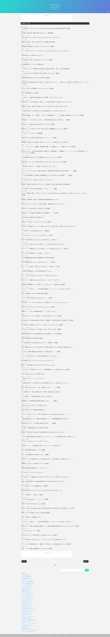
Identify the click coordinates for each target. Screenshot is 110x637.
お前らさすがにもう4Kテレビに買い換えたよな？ (34, 405)
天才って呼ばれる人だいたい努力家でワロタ (33, 374)
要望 (66, 635)
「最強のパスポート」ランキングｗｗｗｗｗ (33, 378)
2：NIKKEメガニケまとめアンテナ (28, 608)
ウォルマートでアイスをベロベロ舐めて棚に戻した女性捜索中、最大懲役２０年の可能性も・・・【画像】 (49, 170)
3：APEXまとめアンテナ (26, 606)
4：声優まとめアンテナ (26, 626)
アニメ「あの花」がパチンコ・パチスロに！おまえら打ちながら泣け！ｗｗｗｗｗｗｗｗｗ (45, 50)
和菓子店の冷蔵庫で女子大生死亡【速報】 (32, 338)
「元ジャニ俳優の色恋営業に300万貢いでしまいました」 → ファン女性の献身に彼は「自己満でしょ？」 (48, 436)
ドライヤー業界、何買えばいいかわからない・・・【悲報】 (37, 298)
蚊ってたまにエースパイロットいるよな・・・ (33, 472)
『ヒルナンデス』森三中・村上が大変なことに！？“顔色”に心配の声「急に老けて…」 (43, 244)
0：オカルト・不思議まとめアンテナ (28, 619)
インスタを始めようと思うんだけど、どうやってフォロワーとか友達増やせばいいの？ (44, 539)
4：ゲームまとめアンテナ (26, 584)
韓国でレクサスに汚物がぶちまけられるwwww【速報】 (35, 512)
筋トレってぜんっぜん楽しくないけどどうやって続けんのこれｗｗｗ (39, 275)
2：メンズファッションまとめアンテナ (29, 623)
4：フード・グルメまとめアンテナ (28, 631)
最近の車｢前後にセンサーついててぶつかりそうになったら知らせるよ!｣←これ (42, 490)
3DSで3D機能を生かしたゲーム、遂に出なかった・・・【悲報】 (38, 262)
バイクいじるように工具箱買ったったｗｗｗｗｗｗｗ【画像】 (37, 88)
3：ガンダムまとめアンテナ (26, 603)
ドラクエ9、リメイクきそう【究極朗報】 (32, 133)
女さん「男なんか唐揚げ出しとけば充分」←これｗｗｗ (35, 253)
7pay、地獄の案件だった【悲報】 (30, 93)
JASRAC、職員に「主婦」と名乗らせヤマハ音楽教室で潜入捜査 (38, 42)
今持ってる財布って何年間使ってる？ (31, 517)
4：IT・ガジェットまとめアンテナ (28, 580)
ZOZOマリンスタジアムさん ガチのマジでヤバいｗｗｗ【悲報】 (38, 306)
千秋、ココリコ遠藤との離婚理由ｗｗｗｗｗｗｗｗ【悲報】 (37, 548)
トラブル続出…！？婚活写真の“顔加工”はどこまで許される (36, 396)
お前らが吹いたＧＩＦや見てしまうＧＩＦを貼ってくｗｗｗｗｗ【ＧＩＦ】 (41, 37)
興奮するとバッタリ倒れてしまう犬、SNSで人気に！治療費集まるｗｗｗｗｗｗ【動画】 (44, 128)
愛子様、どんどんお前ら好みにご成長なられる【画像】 (35, 208)
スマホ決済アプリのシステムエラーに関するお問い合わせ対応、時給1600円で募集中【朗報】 (46, 28)
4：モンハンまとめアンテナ (26, 594)
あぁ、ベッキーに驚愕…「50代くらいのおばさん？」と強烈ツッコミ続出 (40, 266)
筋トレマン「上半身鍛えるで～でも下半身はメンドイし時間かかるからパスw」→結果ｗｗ (45, 248)
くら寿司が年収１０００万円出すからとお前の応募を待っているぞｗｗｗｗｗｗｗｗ (43, 110)
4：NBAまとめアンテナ (26, 614)
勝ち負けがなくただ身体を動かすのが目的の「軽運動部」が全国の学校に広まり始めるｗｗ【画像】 (47, 320)
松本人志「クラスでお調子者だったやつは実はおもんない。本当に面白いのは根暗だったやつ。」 (47, 459)
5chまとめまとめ (55, 4)
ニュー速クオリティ (28, 35)
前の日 (86, 561)
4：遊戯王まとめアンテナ (26, 601)
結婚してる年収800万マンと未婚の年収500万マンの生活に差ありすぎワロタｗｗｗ (43, 481)
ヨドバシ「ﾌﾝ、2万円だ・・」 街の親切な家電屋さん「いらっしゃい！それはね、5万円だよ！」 (47, 289)
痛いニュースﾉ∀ (27, 66)
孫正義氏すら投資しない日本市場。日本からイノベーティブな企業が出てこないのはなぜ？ (45, 142)
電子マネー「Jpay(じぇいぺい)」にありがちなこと (34, 441)
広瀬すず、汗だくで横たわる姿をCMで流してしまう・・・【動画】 (39, 137)
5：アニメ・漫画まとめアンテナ (27, 583)
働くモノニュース (27, 91)
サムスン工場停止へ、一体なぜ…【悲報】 (32, 494)
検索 (87, 570)
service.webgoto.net (47, 635)
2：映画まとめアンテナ (26, 628)
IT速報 (25, 26)
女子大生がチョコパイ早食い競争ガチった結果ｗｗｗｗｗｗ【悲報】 (39, 535)
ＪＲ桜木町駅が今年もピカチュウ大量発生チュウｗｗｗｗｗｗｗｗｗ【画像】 (41, 157)
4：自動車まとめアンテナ (26, 618)
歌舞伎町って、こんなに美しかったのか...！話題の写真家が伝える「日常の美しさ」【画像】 (45, 119)
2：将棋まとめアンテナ (26, 621)
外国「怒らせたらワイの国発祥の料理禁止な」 (33, 409)
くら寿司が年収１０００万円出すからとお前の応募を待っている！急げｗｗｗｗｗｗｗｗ (44, 383)
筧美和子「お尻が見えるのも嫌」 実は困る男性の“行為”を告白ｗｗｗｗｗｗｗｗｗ (42, 432)
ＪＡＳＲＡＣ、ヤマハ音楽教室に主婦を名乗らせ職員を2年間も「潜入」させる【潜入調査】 (45, 68)
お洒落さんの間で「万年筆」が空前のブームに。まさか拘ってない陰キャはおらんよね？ (44, 106)
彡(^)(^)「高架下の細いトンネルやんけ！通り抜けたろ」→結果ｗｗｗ (39, 239)
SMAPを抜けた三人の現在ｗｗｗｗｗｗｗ (32, 55)
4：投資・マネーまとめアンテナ (27, 581)
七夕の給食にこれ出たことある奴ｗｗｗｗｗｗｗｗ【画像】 (37, 59)
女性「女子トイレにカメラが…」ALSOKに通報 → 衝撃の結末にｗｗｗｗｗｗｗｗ (42, 204)
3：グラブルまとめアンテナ (26, 598)
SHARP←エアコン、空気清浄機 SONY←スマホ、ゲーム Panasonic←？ (41, 445)
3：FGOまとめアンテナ (26, 591)
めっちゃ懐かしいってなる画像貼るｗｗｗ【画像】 (34, 486)
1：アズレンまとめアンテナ (26, 596)
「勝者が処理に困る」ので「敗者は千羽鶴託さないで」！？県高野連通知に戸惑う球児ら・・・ (46, 418)
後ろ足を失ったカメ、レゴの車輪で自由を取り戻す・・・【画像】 (38, 423)
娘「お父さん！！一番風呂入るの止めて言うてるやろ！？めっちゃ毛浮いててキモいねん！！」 (46, 477)
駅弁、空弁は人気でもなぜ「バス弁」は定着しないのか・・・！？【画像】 (41, 387)
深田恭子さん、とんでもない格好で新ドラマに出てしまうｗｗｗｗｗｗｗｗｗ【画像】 (44, 161)
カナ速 (25, 31)
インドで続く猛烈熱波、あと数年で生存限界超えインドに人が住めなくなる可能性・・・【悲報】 (47, 175)
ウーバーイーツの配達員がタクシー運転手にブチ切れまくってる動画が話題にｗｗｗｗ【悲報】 (46, 544)
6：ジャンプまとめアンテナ (26, 586)
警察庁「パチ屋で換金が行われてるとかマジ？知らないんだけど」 (38, 365)
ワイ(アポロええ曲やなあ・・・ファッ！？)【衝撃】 (35, 499)
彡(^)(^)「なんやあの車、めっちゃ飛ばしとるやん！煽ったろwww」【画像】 (41, 329)
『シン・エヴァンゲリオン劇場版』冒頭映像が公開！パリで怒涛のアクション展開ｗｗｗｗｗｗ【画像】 (48, 146)
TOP (55, 565)
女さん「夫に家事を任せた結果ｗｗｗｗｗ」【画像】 (35, 454)
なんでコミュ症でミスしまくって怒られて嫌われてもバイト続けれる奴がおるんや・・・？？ (45, 414)
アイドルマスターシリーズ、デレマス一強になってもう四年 (37, 235)
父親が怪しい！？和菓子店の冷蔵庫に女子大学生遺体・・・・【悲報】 (40, 213)
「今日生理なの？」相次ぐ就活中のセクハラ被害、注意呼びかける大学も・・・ (42, 391)
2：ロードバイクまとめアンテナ (27, 616)
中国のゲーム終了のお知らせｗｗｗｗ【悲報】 (33, 503)
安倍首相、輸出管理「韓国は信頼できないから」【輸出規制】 (37, 33)
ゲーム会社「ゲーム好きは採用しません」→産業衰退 (35, 230)
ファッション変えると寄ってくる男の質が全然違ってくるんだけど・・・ (40, 356)
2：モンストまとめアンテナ (26, 600)
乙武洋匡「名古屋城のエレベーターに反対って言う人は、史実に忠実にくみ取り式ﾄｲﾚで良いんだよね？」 (49, 226)
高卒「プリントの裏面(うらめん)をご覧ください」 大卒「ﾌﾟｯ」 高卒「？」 (41, 280)
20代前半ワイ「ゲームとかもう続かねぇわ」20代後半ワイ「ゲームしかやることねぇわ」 (44, 302)
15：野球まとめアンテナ (26, 611)
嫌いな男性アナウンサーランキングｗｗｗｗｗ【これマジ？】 (37, 360)
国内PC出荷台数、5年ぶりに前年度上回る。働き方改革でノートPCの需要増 (41, 333)
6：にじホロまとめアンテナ (26, 624)
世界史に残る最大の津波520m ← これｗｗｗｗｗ (34, 468)
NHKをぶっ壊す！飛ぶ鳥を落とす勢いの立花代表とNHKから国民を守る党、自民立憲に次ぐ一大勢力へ (48, 508)
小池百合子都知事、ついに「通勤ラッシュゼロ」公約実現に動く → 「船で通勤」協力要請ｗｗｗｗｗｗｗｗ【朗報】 (52, 115)
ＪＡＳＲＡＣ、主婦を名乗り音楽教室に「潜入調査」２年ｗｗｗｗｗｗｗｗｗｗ (42, 97)
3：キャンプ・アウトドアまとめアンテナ (29, 629)
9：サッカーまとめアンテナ (26, 613)
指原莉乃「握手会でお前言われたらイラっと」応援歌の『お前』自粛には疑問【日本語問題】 (45, 184)
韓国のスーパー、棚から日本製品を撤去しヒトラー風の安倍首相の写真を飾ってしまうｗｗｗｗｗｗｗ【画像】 (50, 526)
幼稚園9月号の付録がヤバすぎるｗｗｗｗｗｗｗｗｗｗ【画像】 (38, 46)
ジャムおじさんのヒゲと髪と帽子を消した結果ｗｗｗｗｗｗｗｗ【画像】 (40, 73)
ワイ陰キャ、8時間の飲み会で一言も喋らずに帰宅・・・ (36, 427)
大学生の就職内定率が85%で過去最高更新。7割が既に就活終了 (38, 257)
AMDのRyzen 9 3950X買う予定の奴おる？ (32, 217)
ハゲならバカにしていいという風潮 (30, 530)
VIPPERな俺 (26, 62)
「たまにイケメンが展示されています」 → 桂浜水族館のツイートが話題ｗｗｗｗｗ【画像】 (45, 369)
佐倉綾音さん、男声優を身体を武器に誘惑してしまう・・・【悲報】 (39, 400)
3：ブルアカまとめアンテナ (26, 609)
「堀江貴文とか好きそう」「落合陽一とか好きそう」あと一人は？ (38, 166)
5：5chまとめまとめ (25, 575)
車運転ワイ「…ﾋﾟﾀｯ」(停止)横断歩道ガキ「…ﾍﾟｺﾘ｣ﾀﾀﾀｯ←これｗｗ (39, 311)
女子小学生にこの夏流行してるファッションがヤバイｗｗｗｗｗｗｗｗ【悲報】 (42, 324)
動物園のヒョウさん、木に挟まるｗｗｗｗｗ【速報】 (35, 463)
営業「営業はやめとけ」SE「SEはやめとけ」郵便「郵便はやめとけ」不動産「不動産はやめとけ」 (47, 347)
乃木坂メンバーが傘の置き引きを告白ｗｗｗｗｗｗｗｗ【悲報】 (38, 124)
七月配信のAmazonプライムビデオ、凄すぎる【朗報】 (35, 77)
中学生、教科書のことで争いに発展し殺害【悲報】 (34, 293)
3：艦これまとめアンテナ (26, 589)
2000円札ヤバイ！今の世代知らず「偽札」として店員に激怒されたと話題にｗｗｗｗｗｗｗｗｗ (46, 101)
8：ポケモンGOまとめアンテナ (27, 593)
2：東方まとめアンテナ (26, 588)
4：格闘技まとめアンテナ (26, 578)
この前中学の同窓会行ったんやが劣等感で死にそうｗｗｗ (36, 271)
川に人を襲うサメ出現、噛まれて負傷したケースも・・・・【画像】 (39, 188)
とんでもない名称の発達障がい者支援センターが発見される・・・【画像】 (41, 351)
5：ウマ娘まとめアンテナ (26, 605)
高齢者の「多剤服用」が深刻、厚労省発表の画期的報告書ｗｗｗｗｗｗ (40, 199)
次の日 (24, 561)
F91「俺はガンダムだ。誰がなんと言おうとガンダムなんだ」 (37, 179)
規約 (58, 635)
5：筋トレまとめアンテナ (26, 576)
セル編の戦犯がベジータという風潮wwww (32, 64)
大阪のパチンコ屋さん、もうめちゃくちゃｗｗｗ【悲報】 (36, 221)
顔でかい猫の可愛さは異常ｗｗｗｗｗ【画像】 (33, 450)
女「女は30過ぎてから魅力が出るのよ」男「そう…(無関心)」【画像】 (39, 342)
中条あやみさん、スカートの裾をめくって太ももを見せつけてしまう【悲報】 (41, 315)
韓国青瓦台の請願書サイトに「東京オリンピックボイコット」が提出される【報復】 (43, 284)
